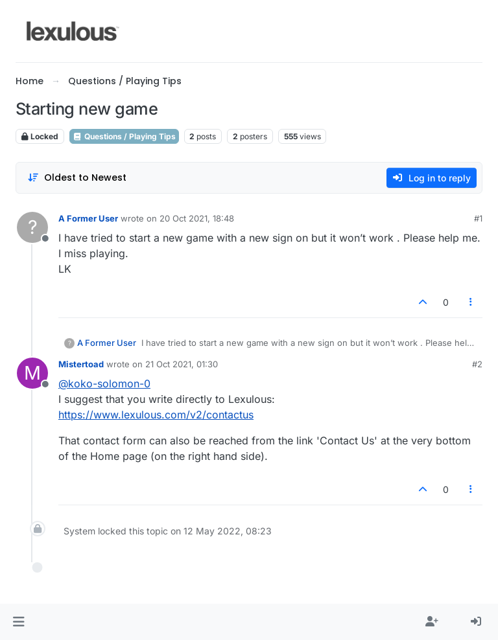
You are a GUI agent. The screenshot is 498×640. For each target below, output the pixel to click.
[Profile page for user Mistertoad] (32, 373)
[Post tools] (471, 302)
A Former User (88, 218)
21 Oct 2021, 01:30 (181, 364)
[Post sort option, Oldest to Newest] (76, 178)
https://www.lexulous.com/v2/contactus (156, 414)
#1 (478, 218)
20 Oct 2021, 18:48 (197, 218)
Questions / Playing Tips (124, 136)
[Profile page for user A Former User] (32, 227)
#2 (477, 364)
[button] (18, 622)
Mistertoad (81, 364)
